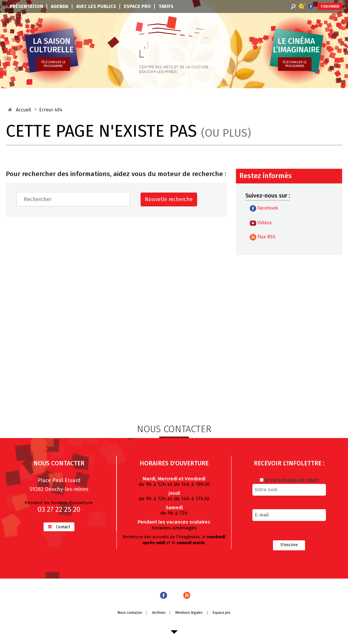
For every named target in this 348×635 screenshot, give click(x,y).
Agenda (59, 6)
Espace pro (137, 6)
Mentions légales (189, 612)
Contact (59, 526)
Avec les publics (96, 6)
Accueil (23, 110)
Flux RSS (262, 237)
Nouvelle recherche (169, 199)
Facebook (264, 208)
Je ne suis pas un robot (289, 479)
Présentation (26, 6)
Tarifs (166, 6)
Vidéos (261, 223)
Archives (159, 612)
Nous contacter (130, 612)
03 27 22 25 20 (59, 509)
